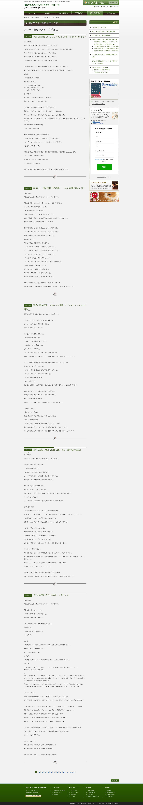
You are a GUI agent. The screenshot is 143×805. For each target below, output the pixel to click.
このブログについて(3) (99, 27)
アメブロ (73, 796)
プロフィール (74, 790)
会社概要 (109, 790)
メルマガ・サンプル (98, 123)
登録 (104, 167)
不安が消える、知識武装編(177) (102, 35)
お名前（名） (99, 141)
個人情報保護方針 (99, 159)
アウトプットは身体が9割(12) (102, 70)
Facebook (73, 794)
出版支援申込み (110, 794)
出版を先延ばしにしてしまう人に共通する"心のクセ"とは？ (59, 37)
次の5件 (72, 772)
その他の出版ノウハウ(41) (100, 67)
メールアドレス (99, 151)
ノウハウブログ (74, 792)
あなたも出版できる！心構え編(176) (103, 31)
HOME (98, 6)
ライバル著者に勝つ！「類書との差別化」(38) (106, 48)
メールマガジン (57, 792)
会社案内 (105, 6)
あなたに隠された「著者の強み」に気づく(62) (106, 50)
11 (67, 772)
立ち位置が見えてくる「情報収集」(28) (104, 44)
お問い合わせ (110, 796)
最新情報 (56, 794)
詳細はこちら (96, 122)
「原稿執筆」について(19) (101, 72)
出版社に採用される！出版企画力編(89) (104, 39)
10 (64, 772)
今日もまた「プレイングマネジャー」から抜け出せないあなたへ (109, 85)
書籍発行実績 (91, 790)
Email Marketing (101, 177)
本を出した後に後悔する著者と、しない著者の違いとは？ (59, 188)
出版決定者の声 (91, 792)
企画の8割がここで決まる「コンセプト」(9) (105, 42)
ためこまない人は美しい (98, 104)
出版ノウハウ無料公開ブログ (35, 17)
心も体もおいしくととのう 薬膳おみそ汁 (103, 101)
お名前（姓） (99, 132)
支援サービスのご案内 (59, 790)
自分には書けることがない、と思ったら (51, 595)
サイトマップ (115, 6)
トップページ (56, 787)
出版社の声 (90, 794)
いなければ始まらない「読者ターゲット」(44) (106, 46)
